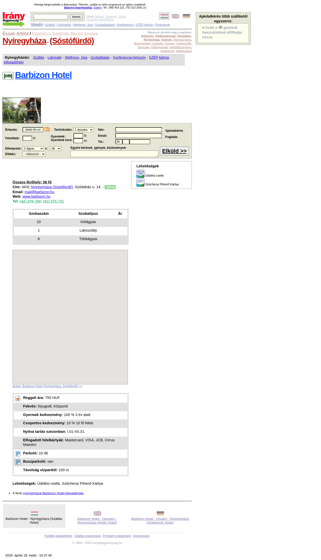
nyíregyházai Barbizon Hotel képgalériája (53, 493)
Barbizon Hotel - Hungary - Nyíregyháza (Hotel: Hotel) (97, 520)
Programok (162, 25)
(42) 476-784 (30, 201)
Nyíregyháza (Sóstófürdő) (52, 187)
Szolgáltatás (100, 57)
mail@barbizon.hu (39, 192)
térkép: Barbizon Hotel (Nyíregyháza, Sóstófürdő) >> (48, 386)
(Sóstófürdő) (72, 40)
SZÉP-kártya (144, 25)
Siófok (122, 16)
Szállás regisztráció (88, 536)
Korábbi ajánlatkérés (58, 536)
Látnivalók (64, 25)
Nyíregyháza (24, 40)
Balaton (99, 16)
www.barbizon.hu (37, 196)
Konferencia (125, 25)
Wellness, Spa (83, 25)
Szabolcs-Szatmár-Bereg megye (65, 33)
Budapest (111, 16)
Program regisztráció (117, 536)
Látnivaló (55, 57)
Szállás (50, 25)
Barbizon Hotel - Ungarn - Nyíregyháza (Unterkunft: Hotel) (160, 520)
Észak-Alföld (16, 33)
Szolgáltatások (105, 25)
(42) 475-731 (53, 201)
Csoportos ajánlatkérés (100, 19)
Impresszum (141, 536)
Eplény (98, 7)
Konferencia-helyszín (129, 57)
